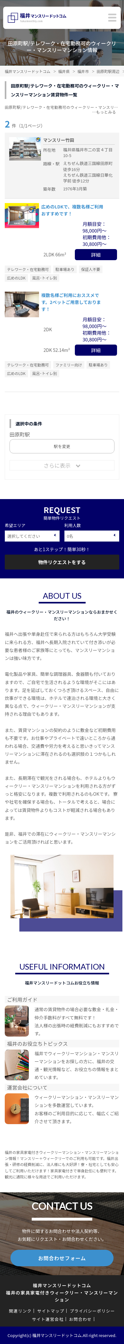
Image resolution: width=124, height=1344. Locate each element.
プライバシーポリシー (92, 1311)
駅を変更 (62, 446)
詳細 (96, 254)
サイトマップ (50, 1311)
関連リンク (20, 1311)
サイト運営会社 (48, 1319)
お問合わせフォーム (62, 1258)
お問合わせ (80, 1319)
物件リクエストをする (62, 562)
